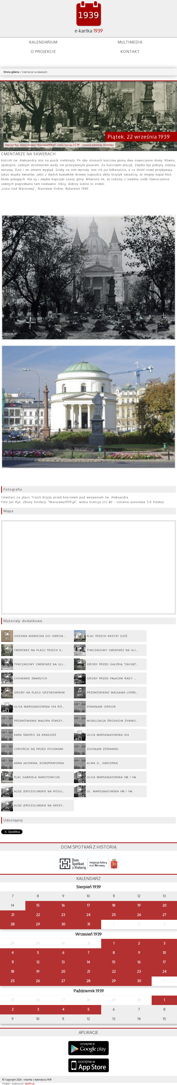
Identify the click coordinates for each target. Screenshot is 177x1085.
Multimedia (130, 42)
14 (88, 962)
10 (164, 952)
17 (88, 905)
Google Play (88, 1048)
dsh (88, 862)
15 (37, 905)
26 (139, 915)
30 (63, 924)
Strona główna (11, 72)
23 (63, 915)
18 (113, 905)
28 (13, 924)
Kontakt (130, 51)
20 (164, 905)
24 (88, 915)
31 (88, 924)
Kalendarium (43, 42)
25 (114, 915)
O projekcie (43, 51)
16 (63, 905)
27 (164, 915)
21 (12, 915)
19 (139, 905)
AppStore (88, 1065)
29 (38, 924)
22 (38, 915)
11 (13, 962)
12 (38, 962)
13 (63, 962)
